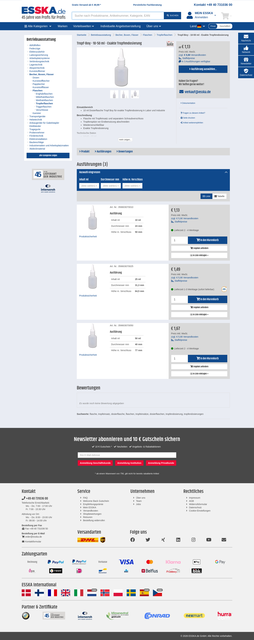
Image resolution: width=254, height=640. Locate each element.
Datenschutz (195, 507)
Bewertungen (124, 151)
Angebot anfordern (199, 248)
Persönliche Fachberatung (147, 5)
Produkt (84, 151)
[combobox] (89, 185)
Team (139, 501)
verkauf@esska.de (195, 92)
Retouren (87, 517)
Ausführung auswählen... (203, 69)
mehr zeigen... (125, 140)
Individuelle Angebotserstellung (120, 26)
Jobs (138, 504)
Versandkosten (90, 510)
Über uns (140, 497)
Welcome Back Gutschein (96, 501)
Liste (206, 196)
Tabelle (219, 196)
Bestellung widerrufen (94, 520)
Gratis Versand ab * (86, 5)
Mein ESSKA (89, 507)
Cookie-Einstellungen (199, 510)
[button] (246, 49)
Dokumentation (188, 103)
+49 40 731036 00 (35, 498)
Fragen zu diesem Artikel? (193, 113)
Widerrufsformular (198, 504)
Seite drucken (188, 118)
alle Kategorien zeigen (48, 155)
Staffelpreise (187, 58)
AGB (191, 501)
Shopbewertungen (92, 514)
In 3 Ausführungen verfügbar (194, 61)
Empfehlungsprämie (93, 504)
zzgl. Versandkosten (192, 55)
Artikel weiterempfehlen (192, 123)
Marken (63, 26)
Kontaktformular (31, 541)
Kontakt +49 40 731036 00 (213, 4)
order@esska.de (32, 536)
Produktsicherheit (88, 236)
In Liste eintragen (199, 255)
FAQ (85, 497)
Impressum (194, 497)
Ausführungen (103, 151)
